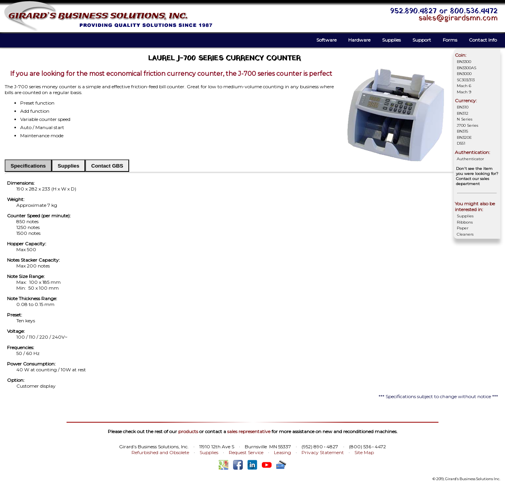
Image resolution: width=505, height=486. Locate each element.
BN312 (462, 113)
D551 (461, 143)
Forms (450, 40)
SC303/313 (466, 79)
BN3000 (464, 73)
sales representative (248, 431)
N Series (464, 119)
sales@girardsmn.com (458, 18)
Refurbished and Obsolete (160, 452)
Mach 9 (464, 91)
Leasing (282, 452)
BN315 (462, 131)
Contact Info (483, 40)
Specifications (28, 166)
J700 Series (467, 125)
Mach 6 (464, 85)
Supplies (391, 40)
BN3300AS (466, 67)
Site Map (364, 452)
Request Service (246, 452)
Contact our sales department (472, 181)
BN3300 (464, 61)
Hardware (359, 40)
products (188, 431)
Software (326, 40)
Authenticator (470, 158)
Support (421, 40)
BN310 (462, 107)
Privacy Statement (323, 452)
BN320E (464, 137)
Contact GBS (107, 166)
